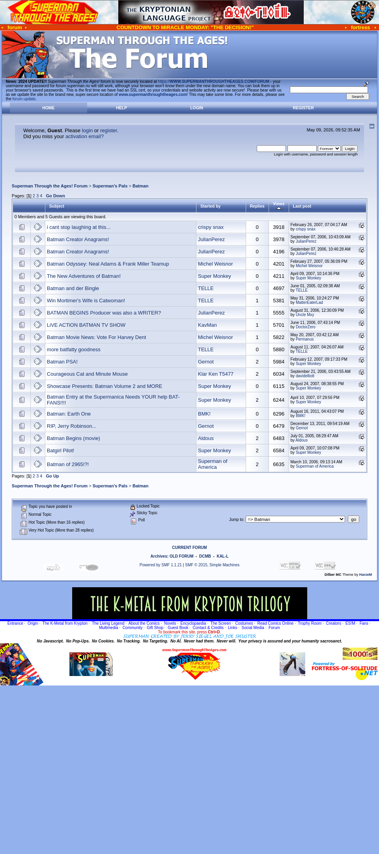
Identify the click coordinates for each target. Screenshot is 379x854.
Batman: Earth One (69, 414)
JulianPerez (211, 239)
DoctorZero (306, 327)
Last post (302, 206)
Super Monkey (214, 276)
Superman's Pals (110, 186)
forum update (24, 99)
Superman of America (212, 464)
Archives (159, 556)
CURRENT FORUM (189, 547)
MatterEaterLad (309, 302)
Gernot (206, 362)
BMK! (204, 414)
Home (48, 108)
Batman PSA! (62, 362)
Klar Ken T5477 (215, 374)
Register (303, 108)
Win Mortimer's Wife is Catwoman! (86, 300)
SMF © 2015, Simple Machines (212, 565)
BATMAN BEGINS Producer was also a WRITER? (104, 313)
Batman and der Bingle (73, 288)
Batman (141, 186)
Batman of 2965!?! (68, 464)
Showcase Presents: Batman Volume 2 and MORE (104, 386)
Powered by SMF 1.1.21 (161, 565)
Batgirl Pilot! (60, 450)
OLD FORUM (182, 556)
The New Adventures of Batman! (84, 276)
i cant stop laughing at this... (78, 227)
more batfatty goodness (74, 349)
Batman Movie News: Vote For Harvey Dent (96, 337)
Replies (257, 206)
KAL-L (222, 556)
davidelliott (305, 376)
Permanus (305, 339)
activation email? (84, 136)
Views (279, 206)
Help (121, 108)
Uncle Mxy (305, 315)
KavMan (207, 325)
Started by (210, 206)
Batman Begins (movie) (73, 438)
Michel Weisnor (215, 264)
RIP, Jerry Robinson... (71, 426)
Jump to (236, 519)
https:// (213, 81)
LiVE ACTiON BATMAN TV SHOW (86, 325)
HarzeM (365, 575)
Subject (56, 206)
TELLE (206, 288)
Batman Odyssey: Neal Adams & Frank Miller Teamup (108, 264)
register (108, 130)
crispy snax (211, 227)
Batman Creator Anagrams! (78, 239)
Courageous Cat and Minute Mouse (87, 374)
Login (196, 108)
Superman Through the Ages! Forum (50, 186)
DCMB (205, 556)
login (87, 130)
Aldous (206, 438)
